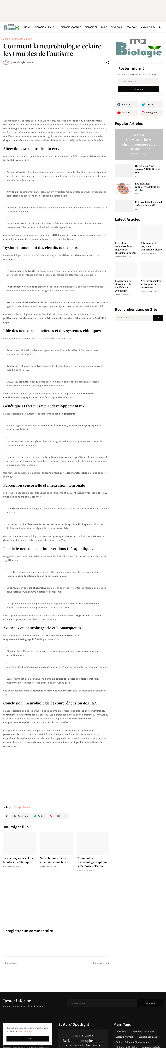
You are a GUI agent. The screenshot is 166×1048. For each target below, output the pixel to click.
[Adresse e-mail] (138, 81)
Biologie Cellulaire (96, 27)
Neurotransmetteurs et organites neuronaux (152, 284)
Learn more (24, 1031)
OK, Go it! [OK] (27, 1038)
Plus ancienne (100, 963)
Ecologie (131, 27)
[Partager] (107, 62)
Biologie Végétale (71, 27)
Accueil (7, 39)
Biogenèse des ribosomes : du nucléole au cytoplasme (123, 285)
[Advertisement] (81, 10)
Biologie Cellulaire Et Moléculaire (132, 1042)
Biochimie (121, 1031)
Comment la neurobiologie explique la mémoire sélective (92, 862)
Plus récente (11, 963)
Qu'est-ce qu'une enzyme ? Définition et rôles (147, 169)
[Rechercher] (160, 27)
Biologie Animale (44, 27)
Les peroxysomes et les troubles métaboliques (18, 860)
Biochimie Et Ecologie (143, 1031)
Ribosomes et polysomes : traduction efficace (151, 246)
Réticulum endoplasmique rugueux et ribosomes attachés (125, 248)
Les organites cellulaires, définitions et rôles (147, 187)
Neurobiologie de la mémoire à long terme (54, 860)
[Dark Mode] (154, 27)
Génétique (117, 27)
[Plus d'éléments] (66, 816)
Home (27, 27)
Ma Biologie (147, 27)
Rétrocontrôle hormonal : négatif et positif (148, 204)
